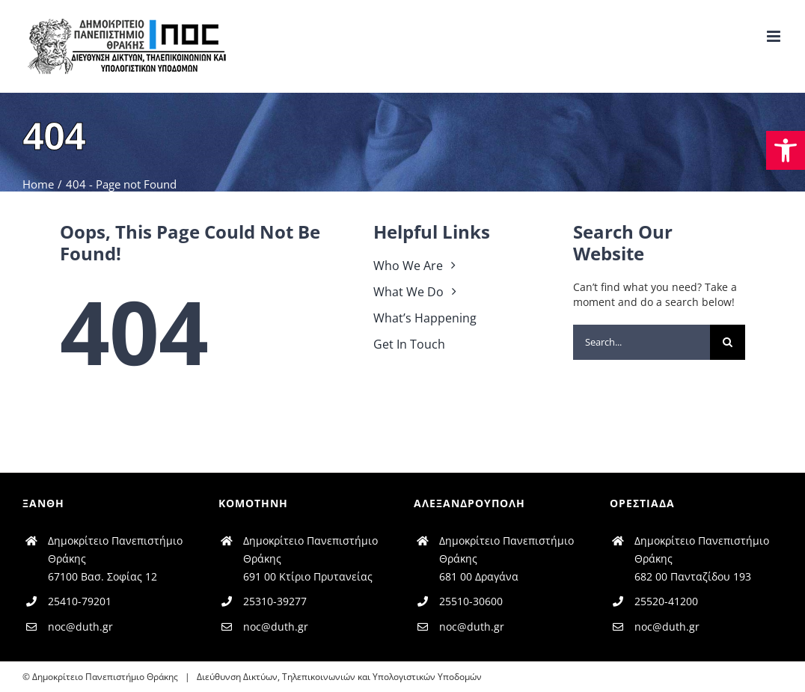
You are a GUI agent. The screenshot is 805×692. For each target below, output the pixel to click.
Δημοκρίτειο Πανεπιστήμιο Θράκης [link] (105, 676)
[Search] (727, 342)
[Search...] (641, 342)
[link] (785, 150)
